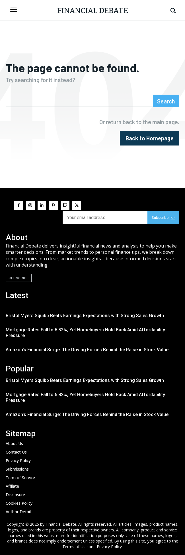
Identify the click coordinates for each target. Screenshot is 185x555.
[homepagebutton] (149, 138)
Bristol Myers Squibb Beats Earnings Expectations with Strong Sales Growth (85, 315)
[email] (105, 217)
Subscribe (163, 217)
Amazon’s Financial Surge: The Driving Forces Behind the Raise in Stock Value (87, 349)
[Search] (166, 101)
